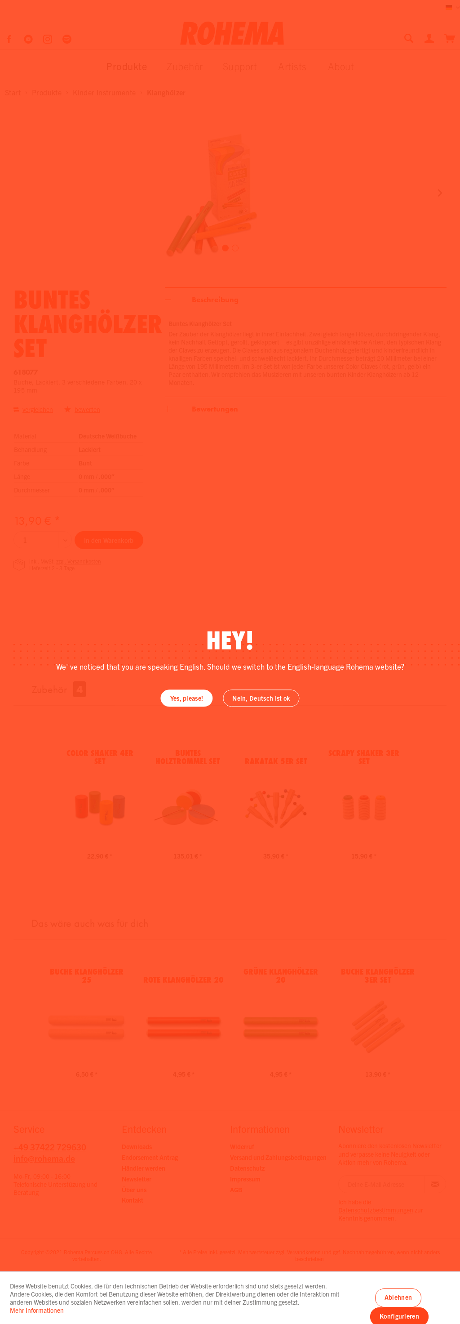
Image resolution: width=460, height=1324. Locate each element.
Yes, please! (186, 698)
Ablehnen (398, 1297)
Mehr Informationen (37, 1310)
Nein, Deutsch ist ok (261, 698)
